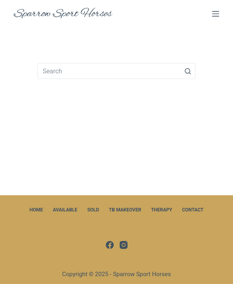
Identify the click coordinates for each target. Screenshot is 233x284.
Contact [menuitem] (192, 210)
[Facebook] (110, 245)
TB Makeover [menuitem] (125, 210)
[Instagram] (124, 245)
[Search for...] (116, 71)
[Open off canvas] (215, 13)
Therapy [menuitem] (161, 210)
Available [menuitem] (65, 210)
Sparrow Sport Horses (63, 13)
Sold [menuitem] (93, 210)
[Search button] (187, 71)
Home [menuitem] (36, 210)
